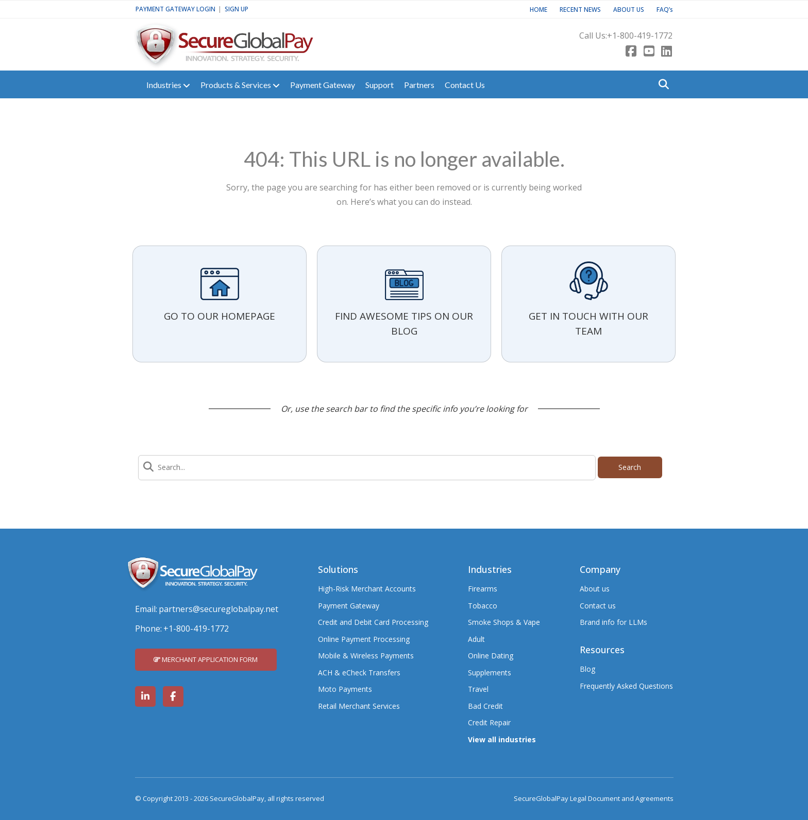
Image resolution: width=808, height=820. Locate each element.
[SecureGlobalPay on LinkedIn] (145, 696)
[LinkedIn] (667, 52)
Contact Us (465, 85)
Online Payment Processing (364, 639)
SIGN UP (236, 9)
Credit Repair (489, 722)
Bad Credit (485, 706)
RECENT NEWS (580, 9)
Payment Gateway (322, 85)
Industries (168, 85)
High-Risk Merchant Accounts (367, 589)
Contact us (598, 605)
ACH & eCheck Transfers (359, 672)
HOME (538, 9)
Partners (419, 85)
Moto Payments (345, 689)
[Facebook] (631, 52)
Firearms (482, 589)
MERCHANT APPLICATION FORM (206, 659)
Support (379, 85)
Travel (478, 689)
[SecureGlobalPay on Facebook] (173, 696)
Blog (587, 669)
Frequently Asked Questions (626, 686)
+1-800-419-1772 (639, 35)
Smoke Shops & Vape (504, 622)
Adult (476, 639)
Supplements (489, 672)
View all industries (502, 739)
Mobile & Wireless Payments (366, 655)
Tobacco (482, 605)
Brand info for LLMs (613, 622)
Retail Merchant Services (359, 706)
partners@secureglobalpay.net (218, 609)
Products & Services (240, 85)
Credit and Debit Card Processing (373, 622)
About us (595, 589)
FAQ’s (664, 9)
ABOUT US (628, 9)
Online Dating (490, 655)
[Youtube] (649, 52)
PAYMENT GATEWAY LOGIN (175, 9)
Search (629, 467)
